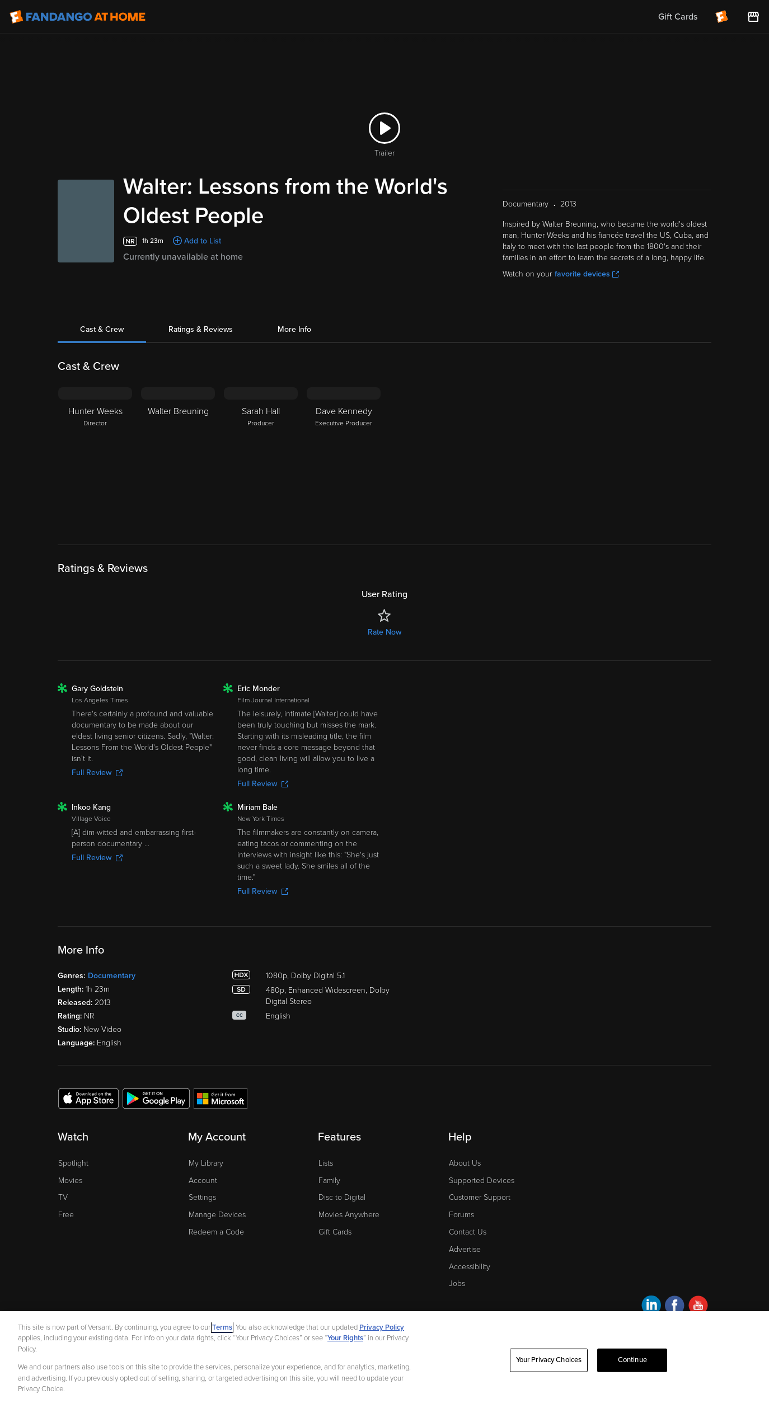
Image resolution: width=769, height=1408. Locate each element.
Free (66, 1214)
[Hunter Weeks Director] (95, 457)
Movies (70, 1180)
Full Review (97, 772)
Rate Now (384, 632)
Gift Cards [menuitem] (677, 16)
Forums (461, 1214)
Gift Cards (334, 1232)
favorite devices (587, 274)
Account (203, 1180)
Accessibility (469, 1266)
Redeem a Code (216, 1232)
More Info (294, 329)
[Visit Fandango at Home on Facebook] (674, 1307)
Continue (632, 1359)
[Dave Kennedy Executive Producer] (343, 457)
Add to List (202, 241)
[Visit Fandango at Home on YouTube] (698, 1307)
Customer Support (479, 1197)
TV (63, 1197)
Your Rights (345, 1338)
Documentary (111, 975)
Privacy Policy (381, 1327)
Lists (325, 1163)
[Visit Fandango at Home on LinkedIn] (651, 1307)
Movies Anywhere (348, 1214)
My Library (206, 1163)
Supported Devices (481, 1180)
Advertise (465, 1249)
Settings (202, 1197)
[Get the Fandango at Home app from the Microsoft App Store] (220, 1098)
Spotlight (73, 1163)
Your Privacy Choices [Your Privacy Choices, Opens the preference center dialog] (549, 1359)
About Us (465, 1163)
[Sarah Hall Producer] (260, 457)
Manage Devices (217, 1214)
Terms (222, 1327)
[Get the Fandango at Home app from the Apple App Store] (88, 1098)
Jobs (457, 1283)
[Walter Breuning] (177, 457)
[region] (384, 1359)
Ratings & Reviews (200, 329)
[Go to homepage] (77, 17)
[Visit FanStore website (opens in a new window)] (753, 17)
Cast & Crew (102, 329)
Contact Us (467, 1232)
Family (329, 1180)
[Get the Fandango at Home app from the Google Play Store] (156, 1098)
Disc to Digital (341, 1197)
